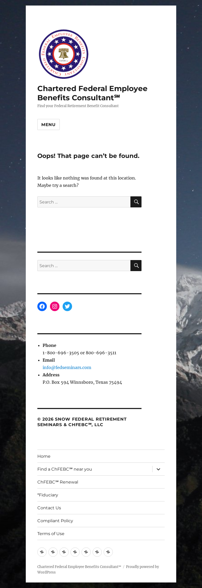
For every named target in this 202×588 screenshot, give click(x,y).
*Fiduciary (47, 494)
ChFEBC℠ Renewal (57, 482)
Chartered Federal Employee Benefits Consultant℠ (92, 93)
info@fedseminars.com (67, 367)
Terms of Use (50, 533)
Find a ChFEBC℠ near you (64, 469)
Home (43, 456)
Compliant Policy (55, 520)
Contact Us (49, 507)
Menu (48, 124)
